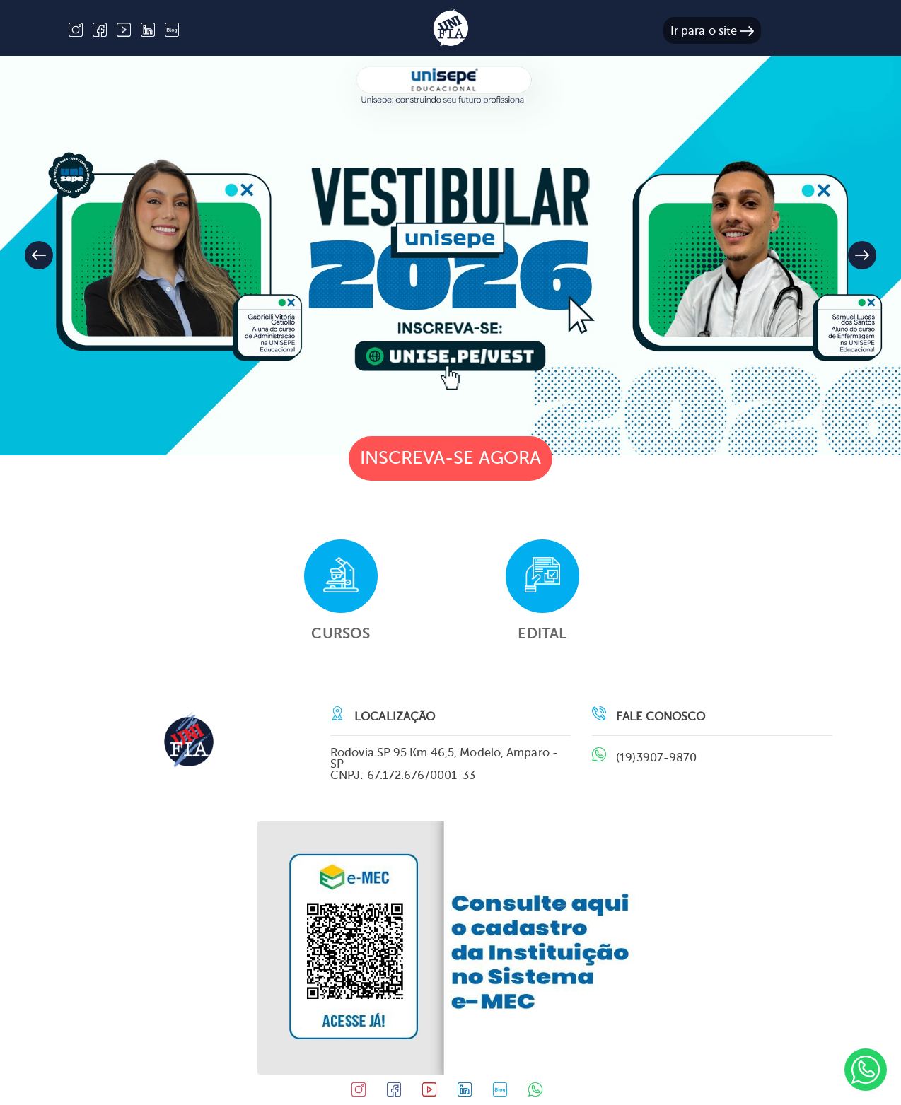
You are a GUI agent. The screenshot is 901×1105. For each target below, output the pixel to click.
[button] (862, 255)
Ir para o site (712, 30)
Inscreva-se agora (451, 458)
